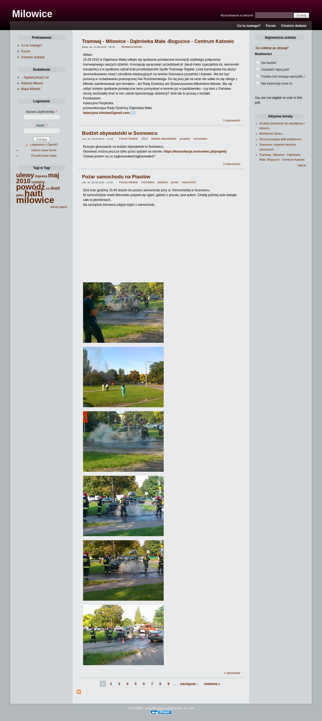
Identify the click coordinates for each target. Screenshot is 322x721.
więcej (302, 165)
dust (55, 188)
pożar (175, 182)
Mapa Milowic (31, 89)
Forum (271, 26)
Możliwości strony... (272, 133)
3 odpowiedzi (231, 120)
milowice (35, 200)
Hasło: (41, 125)
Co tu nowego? (249, 26)
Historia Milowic (32, 83)
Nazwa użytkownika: (42, 112)
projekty (185, 138)
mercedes (147, 182)
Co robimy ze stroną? (272, 48)
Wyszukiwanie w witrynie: (238, 15)
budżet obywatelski (163, 138)
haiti (33, 193)
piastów (163, 182)
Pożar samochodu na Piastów (116, 176)
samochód (189, 182)
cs (47, 188)
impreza (41, 176)
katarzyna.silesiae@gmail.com (106, 113)
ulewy (25, 175)
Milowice (32, 13)
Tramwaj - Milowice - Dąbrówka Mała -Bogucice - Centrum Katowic (158, 41)
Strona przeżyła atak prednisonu (280, 139)
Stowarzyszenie (131, 46)
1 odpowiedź (232, 673)
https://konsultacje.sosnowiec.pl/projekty (195, 151)
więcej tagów (58, 206)
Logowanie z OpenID (44, 144)
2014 (144, 138)
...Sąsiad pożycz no (35, 77)
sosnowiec (200, 138)
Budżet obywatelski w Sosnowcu (120, 133)
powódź (30, 187)
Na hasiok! (266, 63)
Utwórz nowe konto (43, 150)
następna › (189, 684)
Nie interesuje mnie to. (274, 83)
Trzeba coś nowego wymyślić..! (281, 76)
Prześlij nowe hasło (43, 155)
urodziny (38, 182)
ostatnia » (212, 684)
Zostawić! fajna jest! (272, 69)
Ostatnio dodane (293, 26)
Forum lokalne (128, 138)
